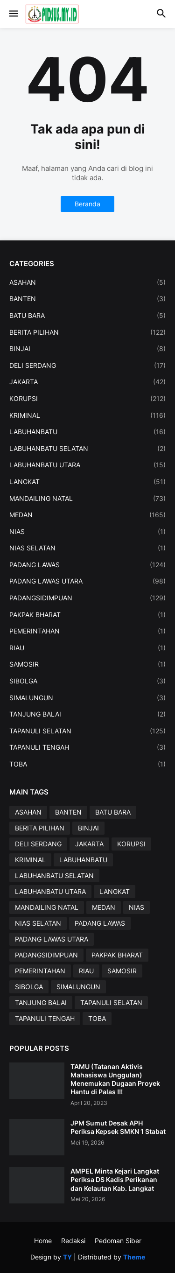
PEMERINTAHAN (87, 631)
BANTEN (87, 298)
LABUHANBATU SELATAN (87, 448)
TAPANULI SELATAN (87, 731)
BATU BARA (87, 315)
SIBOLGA (87, 681)
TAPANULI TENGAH (87, 747)
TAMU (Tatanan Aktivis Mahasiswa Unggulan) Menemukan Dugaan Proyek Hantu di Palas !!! (115, 1079)
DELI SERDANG (87, 365)
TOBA (87, 764)
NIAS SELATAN (87, 548)
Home (43, 1241)
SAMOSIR (87, 664)
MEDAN (87, 515)
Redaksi (73, 1241)
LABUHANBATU (87, 431)
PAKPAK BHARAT (87, 614)
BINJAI (87, 348)
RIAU (87, 648)
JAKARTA (87, 382)
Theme (134, 1257)
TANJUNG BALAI (87, 714)
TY (67, 1257)
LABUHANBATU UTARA (87, 465)
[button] (13, 14)
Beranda (87, 204)
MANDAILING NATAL (87, 498)
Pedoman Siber (118, 1241)
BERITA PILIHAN (87, 332)
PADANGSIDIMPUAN (87, 598)
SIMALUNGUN (87, 698)
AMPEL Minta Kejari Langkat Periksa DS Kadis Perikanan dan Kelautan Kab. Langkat (114, 1179)
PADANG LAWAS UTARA (87, 581)
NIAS (87, 531)
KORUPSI (87, 398)
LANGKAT (87, 481)
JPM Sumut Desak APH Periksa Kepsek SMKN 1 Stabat (118, 1127)
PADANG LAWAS (87, 565)
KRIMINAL (87, 415)
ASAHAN (87, 282)
